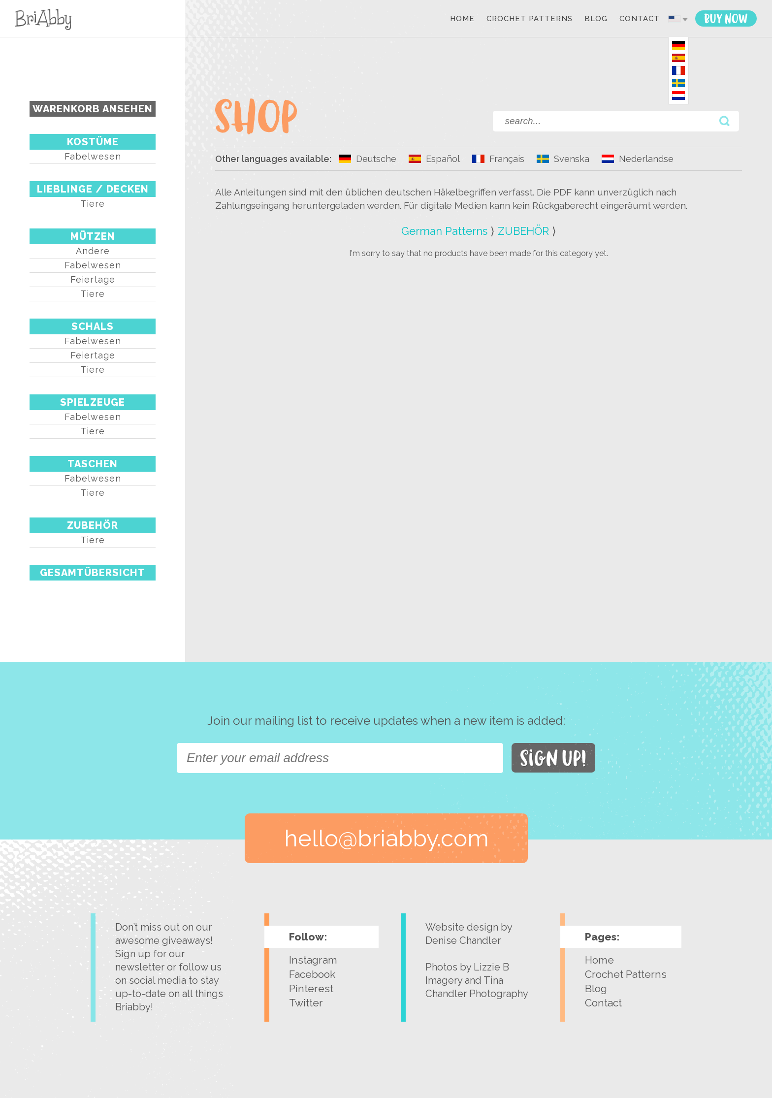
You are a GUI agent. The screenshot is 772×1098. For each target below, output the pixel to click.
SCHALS (92, 326)
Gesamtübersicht (92, 573)
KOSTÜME (93, 142)
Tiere (92, 203)
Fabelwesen (92, 156)
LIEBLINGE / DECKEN (93, 189)
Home (462, 19)
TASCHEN (92, 464)
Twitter (306, 1003)
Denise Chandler (463, 940)
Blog (596, 19)
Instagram (313, 960)
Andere (93, 251)
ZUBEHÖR (92, 525)
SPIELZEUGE (92, 402)
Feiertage (92, 279)
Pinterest (311, 988)
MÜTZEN (92, 236)
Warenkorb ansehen (92, 109)
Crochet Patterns (529, 19)
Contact (639, 19)
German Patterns (444, 231)
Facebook (312, 974)
